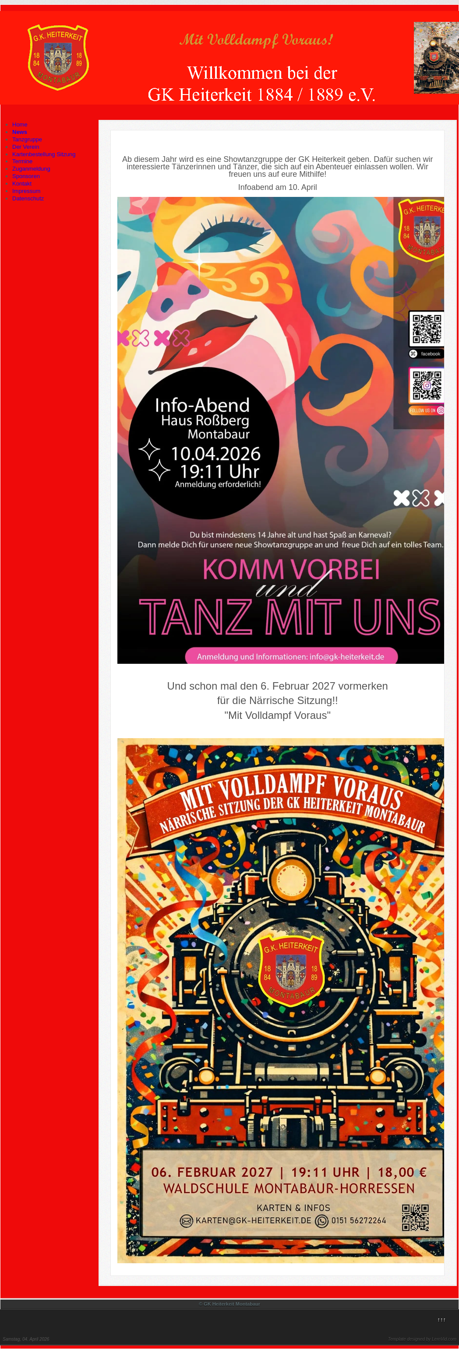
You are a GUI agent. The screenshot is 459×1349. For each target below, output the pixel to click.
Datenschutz (28, 198)
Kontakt (22, 183)
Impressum (26, 191)
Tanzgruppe (27, 139)
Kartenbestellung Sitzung (44, 154)
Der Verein (25, 147)
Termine (22, 161)
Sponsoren (26, 176)
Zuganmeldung (31, 168)
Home (20, 124)
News (19, 132)
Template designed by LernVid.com (422, 1339)
